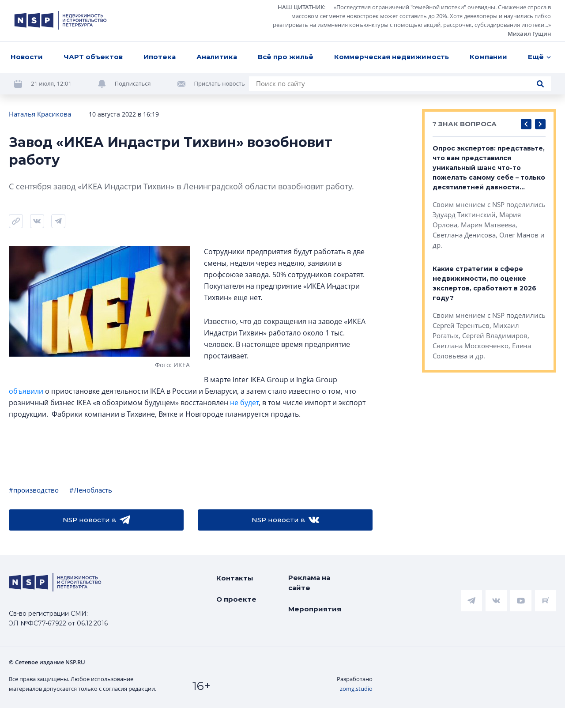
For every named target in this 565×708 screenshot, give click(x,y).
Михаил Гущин (529, 34)
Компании (488, 57)
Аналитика (216, 57)
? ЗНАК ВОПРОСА (465, 124)
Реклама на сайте (309, 582)
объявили (26, 391)
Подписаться (133, 83)
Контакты (234, 578)
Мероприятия (314, 609)
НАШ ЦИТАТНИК (301, 7)
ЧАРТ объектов (93, 57)
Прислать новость (219, 83)
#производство (34, 490)
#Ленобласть (90, 490)
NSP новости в (96, 520)
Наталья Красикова (40, 113)
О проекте (236, 599)
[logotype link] (60, 20)
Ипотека (159, 57)
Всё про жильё (285, 57)
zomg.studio (356, 689)
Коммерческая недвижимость (391, 57)
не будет (244, 402)
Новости (27, 57)
